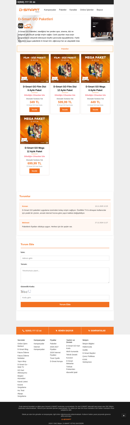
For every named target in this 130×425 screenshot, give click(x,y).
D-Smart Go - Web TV (23, 366)
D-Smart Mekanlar (70, 362)
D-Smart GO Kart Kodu (73, 347)
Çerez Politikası (89, 356)
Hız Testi (21, 390)
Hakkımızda (87, 347)
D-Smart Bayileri (89, 353)
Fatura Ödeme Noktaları (23, 357)
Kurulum (69, 358)
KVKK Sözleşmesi (87, 360)
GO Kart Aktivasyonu (22, 371)
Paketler (63, 10)
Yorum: (24, 264)
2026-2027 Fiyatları (54, 348)
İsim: (23, 252)
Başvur (100, 10)
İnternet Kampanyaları (39, 348)
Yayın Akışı (22, 361)
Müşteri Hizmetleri (21, 377)
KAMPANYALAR (98, 330)
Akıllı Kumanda (72, 351)
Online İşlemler (87, 10)
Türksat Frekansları (70, 368)
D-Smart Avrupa (56, 361)
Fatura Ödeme (23, 352)
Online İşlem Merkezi (22, 345)
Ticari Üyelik (55, 358)
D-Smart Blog (23, 349)
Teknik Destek (71, 355)
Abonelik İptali (71, 372)
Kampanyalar (50, 10)
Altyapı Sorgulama (22, 395)
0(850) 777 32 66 (26, 2)
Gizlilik (85, 350)
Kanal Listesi (23, 382)
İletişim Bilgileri (88, 344)
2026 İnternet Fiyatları (55, 353)
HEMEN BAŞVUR (65, 330)
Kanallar (73, 10)
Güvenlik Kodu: (28, 286)
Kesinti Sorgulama (22, 386)
